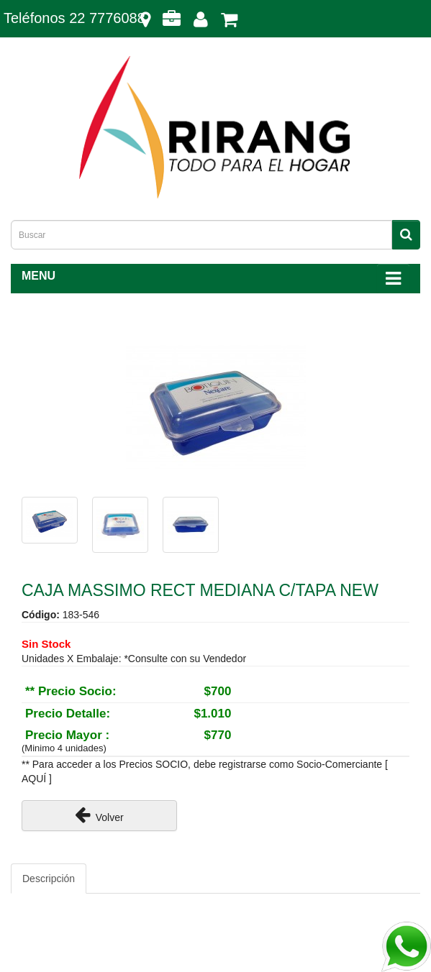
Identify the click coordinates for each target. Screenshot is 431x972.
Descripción (48, 878)
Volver (99, 815)
